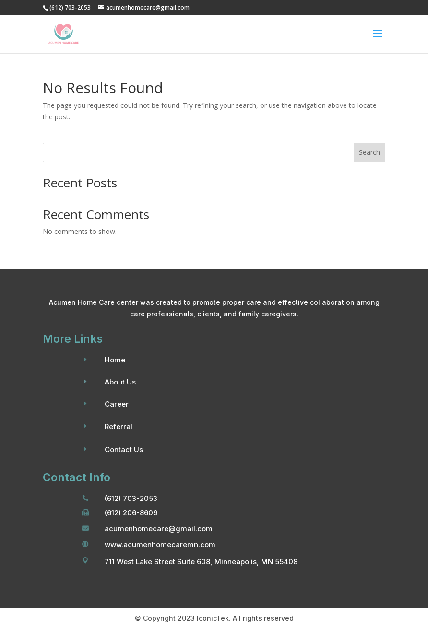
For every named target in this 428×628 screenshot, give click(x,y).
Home (115, 359)
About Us (120, 381)
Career (117, 403)
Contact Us (124, 449)
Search (369, 152)
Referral (118, 426)
